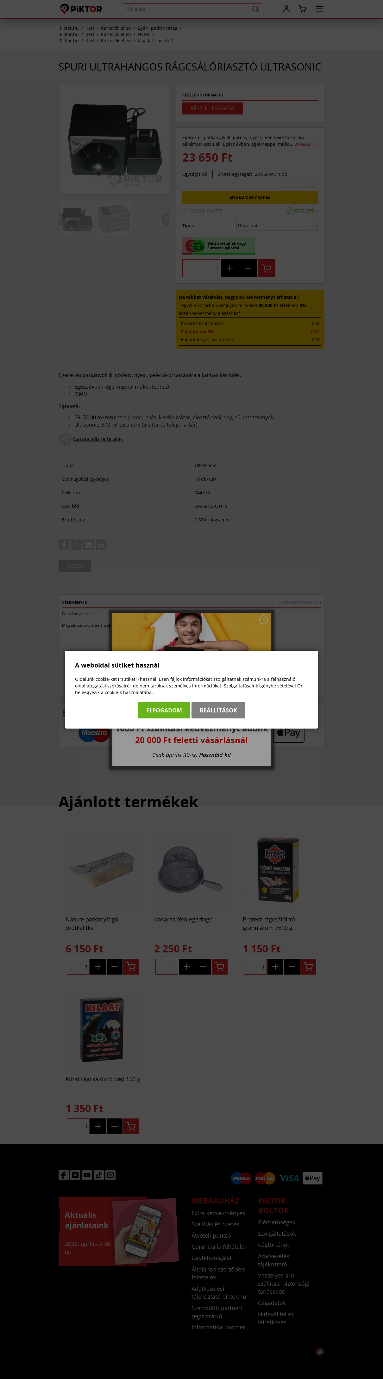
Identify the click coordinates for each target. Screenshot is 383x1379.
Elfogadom (164, 710)
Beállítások (218, 710)
